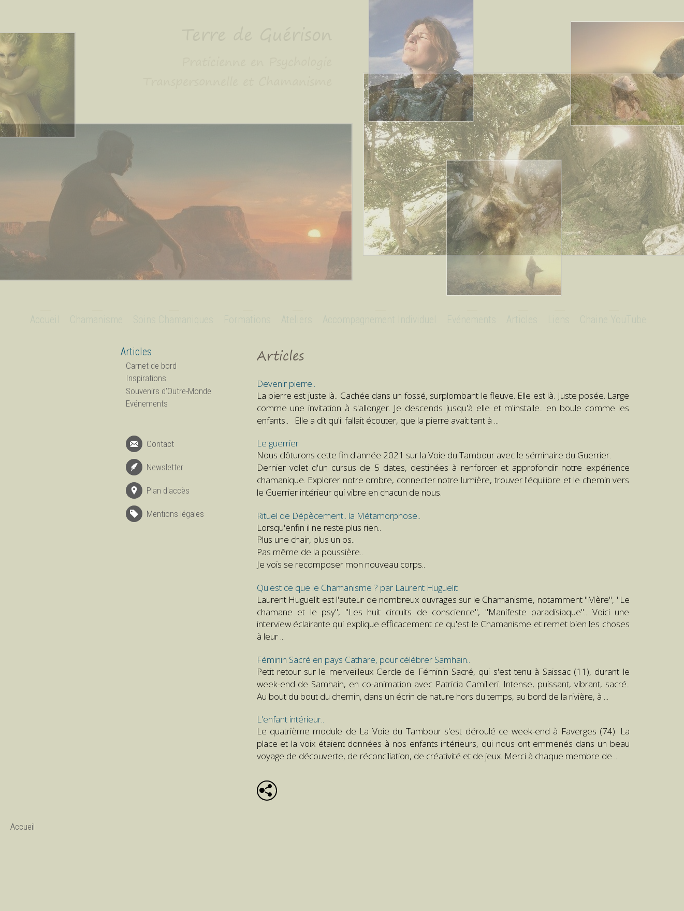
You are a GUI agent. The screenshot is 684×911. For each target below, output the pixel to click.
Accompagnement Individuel (379, 319)
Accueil (45, 319)
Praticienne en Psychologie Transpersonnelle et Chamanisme (237, 71)
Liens (559, 319)
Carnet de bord (151, 365)
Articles (521, 319)
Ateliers (296, 319)
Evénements (471, 319)
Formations (247, 319)
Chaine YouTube (613, 319)
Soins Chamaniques (173, 319)
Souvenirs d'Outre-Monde (168, 391)
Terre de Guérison (257, 34)
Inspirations (146, 378)
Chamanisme (96, 319)
